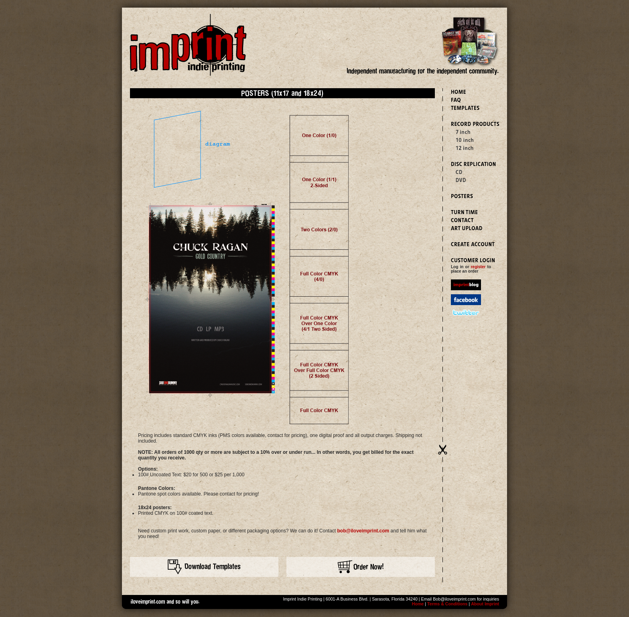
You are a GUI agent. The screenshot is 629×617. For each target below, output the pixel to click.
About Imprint (485, 603)
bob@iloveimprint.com (363, 531)
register (478, 267)
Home (418, 603)
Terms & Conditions (447, 603)
